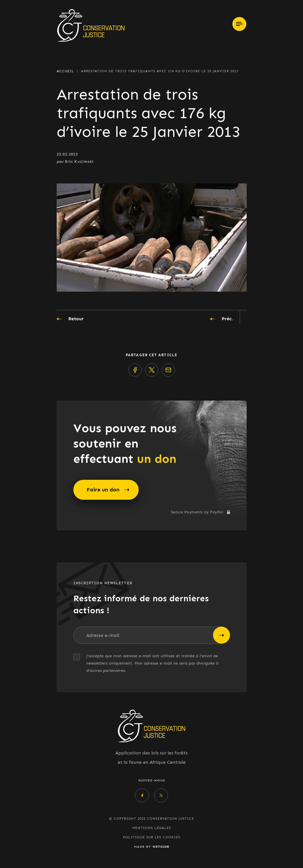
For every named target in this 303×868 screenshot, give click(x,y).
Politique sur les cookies (151, 837)
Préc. (221, 319)
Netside (161, 846)
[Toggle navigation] (239, 24)
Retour (70, 319)
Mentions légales (151, 828)
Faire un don (108, 489)
